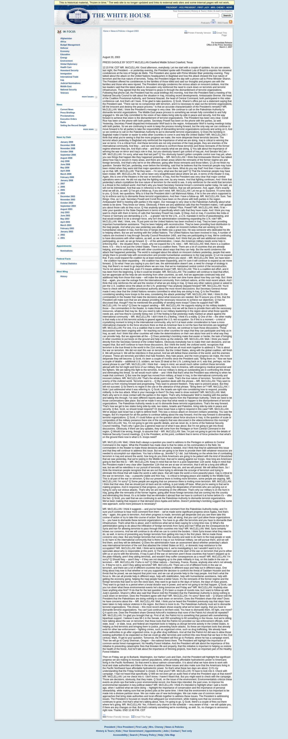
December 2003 (67, 196)
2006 (62, 187)
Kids (210, 11)
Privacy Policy (148, 735)
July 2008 (64, 161)
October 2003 (66, 203)
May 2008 (64, 168)
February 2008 (67, 177)
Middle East (66, 86)
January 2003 (66, 232)
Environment (66, 61)
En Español (227, 11)
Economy (64, 51)
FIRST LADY (203, 7)
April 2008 (65, 171)
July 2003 (64, 212)
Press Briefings (67, 113)
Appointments (153, 731)
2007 (62, 184)
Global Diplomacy (68, 64)
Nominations (66, 251)
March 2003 (65, 225)
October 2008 (66, 152)
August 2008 (66, 158)
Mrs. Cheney (156, 727)
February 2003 (67, 228)
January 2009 (66, 142)
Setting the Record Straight (73, 125)
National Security (68, 90)
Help (160, 735)
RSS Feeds (223, 23)
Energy (63, 58)
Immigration (66, 74)
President (109, 727)
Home (106, 31)
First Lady (141, 727)
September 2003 (68, 206)
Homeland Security (69, 70)
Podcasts (205, 23)
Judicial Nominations (70, 83)
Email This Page (141, 717)
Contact (175, 731)
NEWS (229, 7)
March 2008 (65, 174)
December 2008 (67, 145)
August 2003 (66, 209)
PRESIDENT (171, 7)
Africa (63, 42)
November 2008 (67, 148)
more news (88, 129)
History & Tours (198, 11)
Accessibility (120, 735)
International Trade (69, 77)
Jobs (166, 731)
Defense (64, 48)
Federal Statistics (68, 264)
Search (134, 735)
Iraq (62, 80)
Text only (187, 731)
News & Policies (118, 31)
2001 (62, 238)
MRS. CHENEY (218, 7)
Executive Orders (68, 119)
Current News (66, 109)
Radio (63, 122)
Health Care (66, 67)
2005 (62, 190)
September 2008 (68, 155)
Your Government (181, 11)
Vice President (125, 727)
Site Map (170, 735)
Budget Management (70, 45)
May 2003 (64, 219)
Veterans (64, 93)
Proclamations (67, 116)
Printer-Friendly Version (197, 33)
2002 (62, 235)
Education (65, 54)
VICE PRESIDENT (187, 7)
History (63, 276)
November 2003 (67, 200)
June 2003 (65, 216)
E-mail (217, 11)
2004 (62, 193)
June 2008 (65, 164)
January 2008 (66, 180)
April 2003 (65, 222)
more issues (88, 97)
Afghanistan (66, 38)
